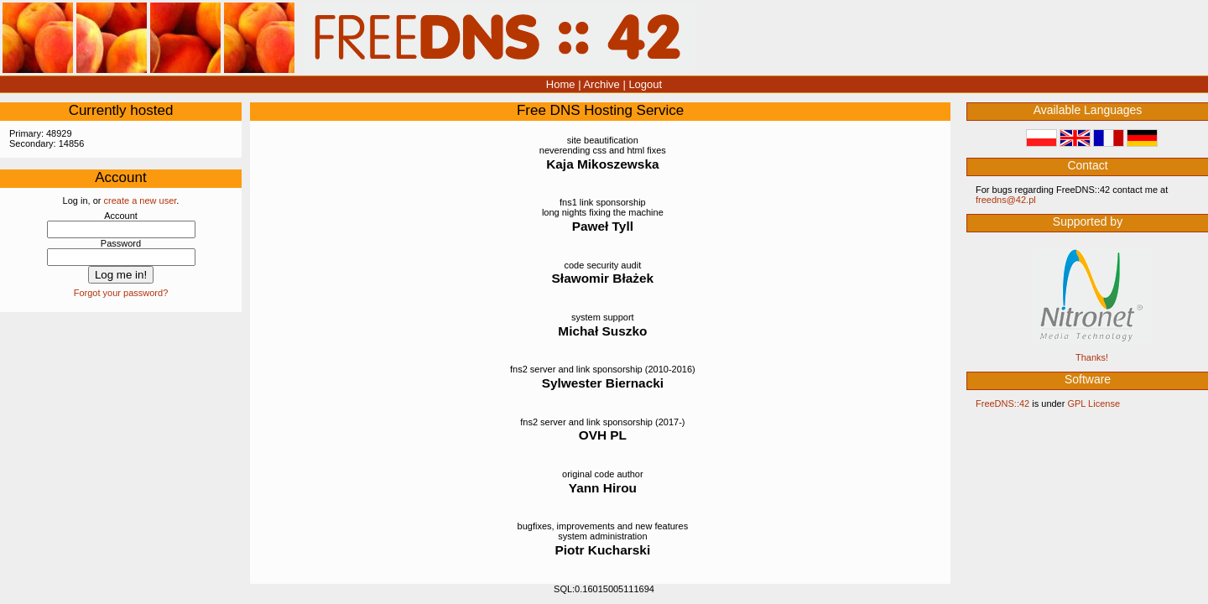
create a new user (140, 200)
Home (560, 84)
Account (121, 216)
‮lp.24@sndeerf (1006, 200)
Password (121, 243)
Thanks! (1091, 357)
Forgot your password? (121, 293)
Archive (601, 84)
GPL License (1093, 403)
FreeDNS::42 (1002, 403)
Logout (645, 84)
